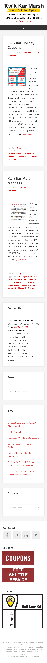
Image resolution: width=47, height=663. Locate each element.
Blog (19, 148)
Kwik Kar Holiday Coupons (21, 45)
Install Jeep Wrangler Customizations (23, 438)
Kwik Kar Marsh (23, 8)
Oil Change (19, 288)
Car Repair (21, 151)
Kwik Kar (24, 279)
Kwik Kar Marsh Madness (20, 181)
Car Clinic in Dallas (15, 432)
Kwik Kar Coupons (23, 154)
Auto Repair (22, 276)
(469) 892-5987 (26, 21)
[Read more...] (27, 134)
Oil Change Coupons (23, 156)
